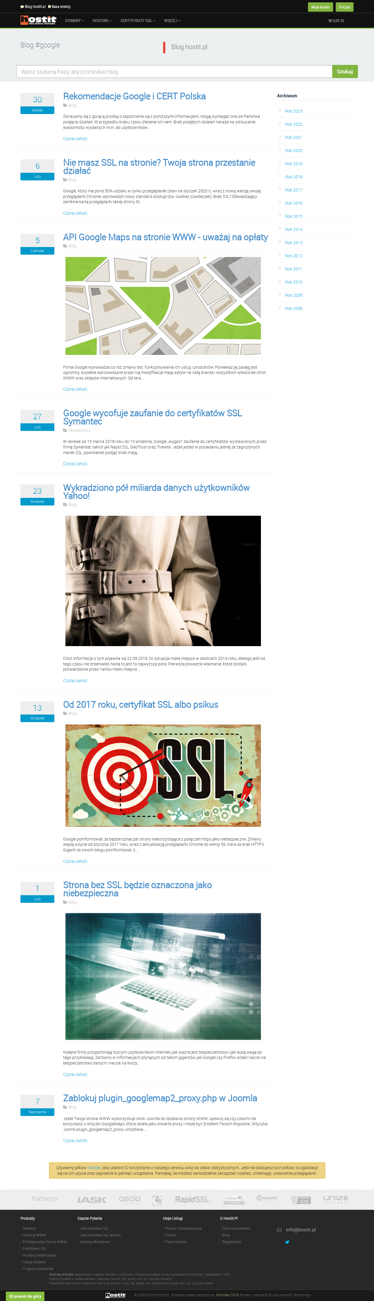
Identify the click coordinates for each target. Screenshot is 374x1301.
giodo (132, 1278)
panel (210, 1283)
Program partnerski (38, 1268)
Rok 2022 (293, 124)
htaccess (89, 1283)
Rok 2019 (293, 163)
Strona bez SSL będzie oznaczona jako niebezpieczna (137, 889)
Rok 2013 (293, 242)
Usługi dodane (34, 1261)
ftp (124, 1278)
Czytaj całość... (76, 138)
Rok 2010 (293, 282)
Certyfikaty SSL (138, 20)
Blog (70, 105)
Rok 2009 (293, 295)
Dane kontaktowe (236, 1228)
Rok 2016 (293, 203)
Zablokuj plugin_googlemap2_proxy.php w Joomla (160, 1098)
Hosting (102, 20)
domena (103, 1283)
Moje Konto (320, 7)
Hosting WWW (34, 1235)
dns (148, 1283)
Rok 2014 (293, 229)
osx (139, 1278)
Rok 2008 (293, 308)
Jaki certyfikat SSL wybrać (100, 1235)
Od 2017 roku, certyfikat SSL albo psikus (140, 704)
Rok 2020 (293, 150)
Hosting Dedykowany (39, 1255)
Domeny (74, 20)
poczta (154, 1278)
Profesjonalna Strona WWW (45, 1241)
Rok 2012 (293, 255)
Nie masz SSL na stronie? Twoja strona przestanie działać (159, 167)
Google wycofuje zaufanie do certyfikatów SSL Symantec (152, 417)
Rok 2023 (293, 111)
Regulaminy (231, 1241)
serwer (116, 1278)
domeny (166, 1278)
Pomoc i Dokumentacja (183, 1228)
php (201, 1283)
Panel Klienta (175, 1241)
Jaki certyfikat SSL (94, 1228)
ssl (145, 1278)
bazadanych (160, 1283)
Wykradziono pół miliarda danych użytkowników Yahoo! (156, 492)
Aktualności (76, 430)
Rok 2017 (293, 190)
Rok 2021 (293, 137)
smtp (125, 1283)
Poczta (344, 7)
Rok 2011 (293, 269)
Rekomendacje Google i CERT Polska (134, 96)
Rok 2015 (293, 216)
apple (140, 1283)
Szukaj (345, 71)
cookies (94, 1167)
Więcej (172, 20)
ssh (195, 1283)
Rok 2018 (293, 177)
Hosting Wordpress (95, 1241)
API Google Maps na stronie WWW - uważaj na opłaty (165, 237)
